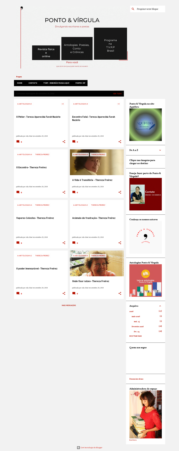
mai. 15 (137, 321)
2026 (131, 311)
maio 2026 (136, 316)
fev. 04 (136, 332)
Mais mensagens (69, 305)
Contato (32, 83)
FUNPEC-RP (79, 83)
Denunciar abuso (136, 379)
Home (19, 83)
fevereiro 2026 (137, 326)
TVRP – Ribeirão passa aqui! (56, 83)
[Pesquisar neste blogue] (150, 9)
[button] (64, 142)
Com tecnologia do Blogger (89, 447)
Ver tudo (117, 94)
